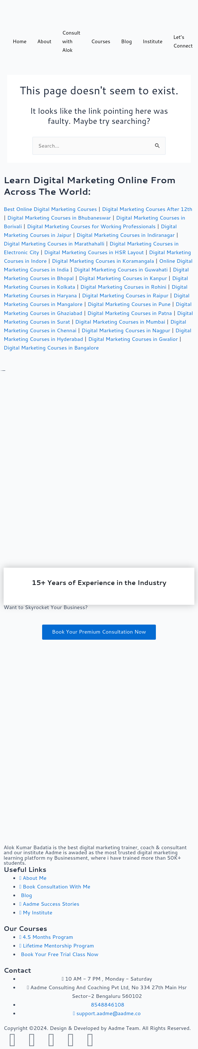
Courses (100, 41)
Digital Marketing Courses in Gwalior (133, 339)
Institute (152, 41)
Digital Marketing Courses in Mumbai (120, 321)
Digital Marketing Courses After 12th (147, 209)
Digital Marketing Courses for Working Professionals (91, 226)
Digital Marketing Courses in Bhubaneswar (59, 217)
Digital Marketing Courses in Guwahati (121, 269)
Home (20, 41)
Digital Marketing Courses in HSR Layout (94, 252)
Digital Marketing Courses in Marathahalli (54, 243)
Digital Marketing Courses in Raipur (125, 295)
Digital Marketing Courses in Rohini (123, 287)
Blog (126, 41)
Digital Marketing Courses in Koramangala (103, 261)
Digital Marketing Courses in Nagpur (126, 330)
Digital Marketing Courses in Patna (129, 313)
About (44, 41)
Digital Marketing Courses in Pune (128, 304)
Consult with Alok (71, 41)
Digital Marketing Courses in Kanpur (123, 278)
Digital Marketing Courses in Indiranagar (125, 235)
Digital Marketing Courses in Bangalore (51, 347)
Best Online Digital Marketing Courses (50, 209)
